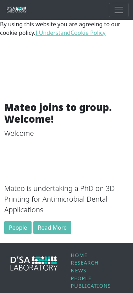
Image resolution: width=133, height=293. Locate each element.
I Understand (53, 33)
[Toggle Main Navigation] (119, 10)
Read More (52, 227)
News (79, 270)
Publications (91, 285)
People (18, 227)
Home (79, 255)
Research (85, 262)
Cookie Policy (88, 33)
